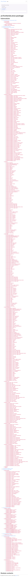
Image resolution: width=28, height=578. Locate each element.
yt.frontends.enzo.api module (6, 26)
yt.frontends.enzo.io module (6, 507)
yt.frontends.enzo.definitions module (7, 468)
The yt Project (3, 1)
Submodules (3, 6)
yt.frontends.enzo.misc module (6, 533)
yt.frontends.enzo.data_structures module (8, 27)
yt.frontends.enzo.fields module (6, 469)
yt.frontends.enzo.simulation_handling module (9, 535)
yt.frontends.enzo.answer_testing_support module (9, 20)
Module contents (4, 7)
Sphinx (16, 575)
